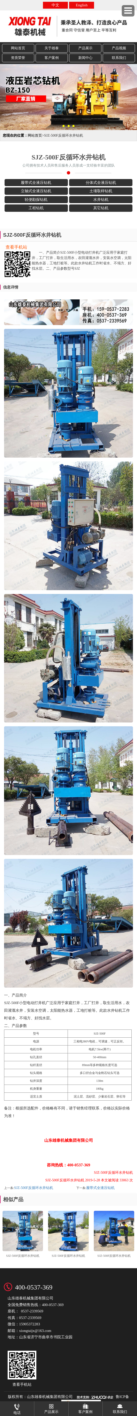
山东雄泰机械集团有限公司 (50, 1397)
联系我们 (119, 58)
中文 (55, 5)
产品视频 (119, 48)
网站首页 (18, 48)
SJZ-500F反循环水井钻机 (33, 1188)
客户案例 (51, 58)
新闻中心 (85, 58)
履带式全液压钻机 (100, 1188)
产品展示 (85, 48)
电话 (17, 1408)
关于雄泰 (51, 48)
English (81, 5)
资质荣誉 (18, 58)
